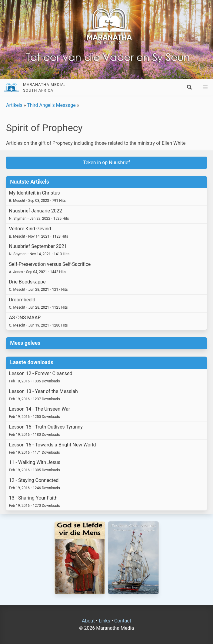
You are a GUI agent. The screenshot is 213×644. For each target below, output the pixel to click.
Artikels (14, 105)
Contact (122, 621)
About (88, 621)
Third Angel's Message (51, 105)
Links (104, 621)
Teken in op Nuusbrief (106, 162)
